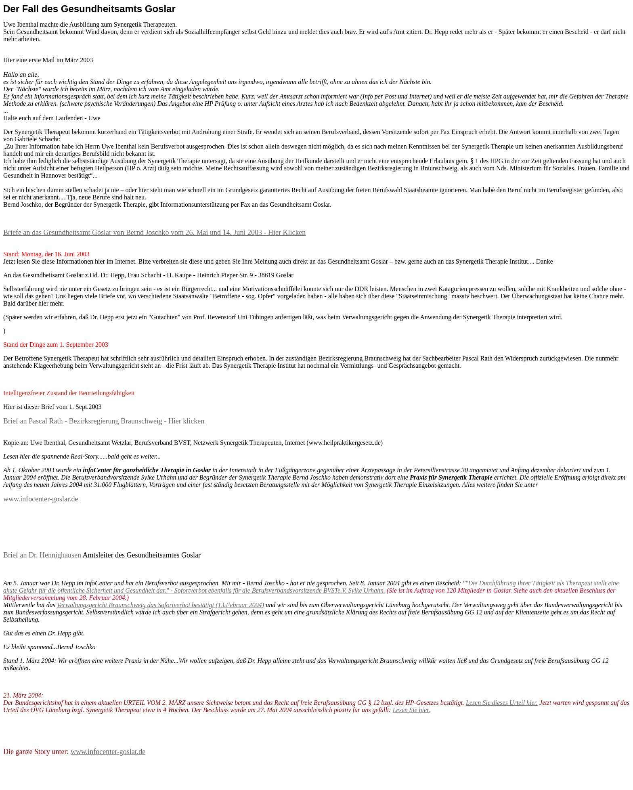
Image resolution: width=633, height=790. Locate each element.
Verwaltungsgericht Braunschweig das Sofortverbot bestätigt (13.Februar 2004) (160, 604)
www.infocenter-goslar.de (40, 499)
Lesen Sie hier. (411, 709)
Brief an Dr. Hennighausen (42, 555)
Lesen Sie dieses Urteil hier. (502, 702)
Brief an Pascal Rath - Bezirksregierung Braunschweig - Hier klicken (103, 421)
